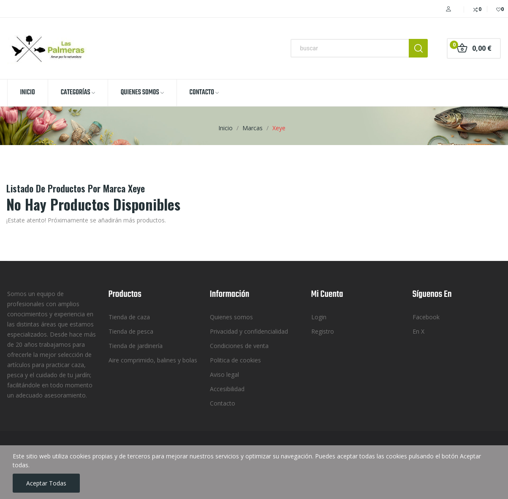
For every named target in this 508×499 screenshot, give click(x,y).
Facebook (426, 317)
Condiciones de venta (239, 346)
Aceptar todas (46, 483)
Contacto (222, 403)
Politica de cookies (235, 360)
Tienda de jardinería (136, 346)
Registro (322, 331)
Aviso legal (224, 374)
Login (318, 317)
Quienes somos (231, 317)
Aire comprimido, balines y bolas (153, 360)
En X (418, 331)
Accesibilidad (227, 389)
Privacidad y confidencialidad (249, 331)
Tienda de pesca (131, 331)
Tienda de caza (129, 317)
